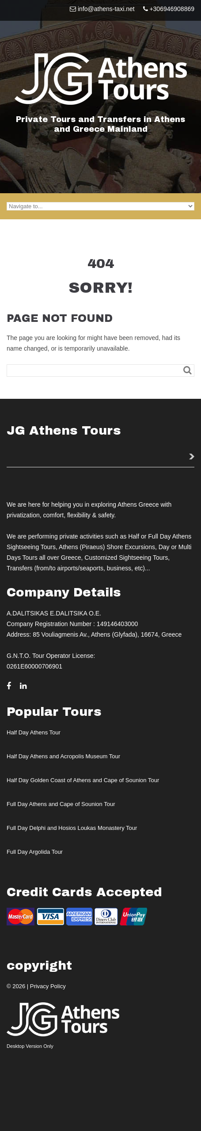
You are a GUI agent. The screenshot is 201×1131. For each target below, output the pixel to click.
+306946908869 (171, 8)
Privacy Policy (48, 986)
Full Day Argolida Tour (35, 851)
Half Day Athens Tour (34, 732)
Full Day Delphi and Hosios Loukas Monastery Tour (72, 828)
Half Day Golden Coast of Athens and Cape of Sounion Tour (83, 780)
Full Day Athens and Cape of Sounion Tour (61, 804)
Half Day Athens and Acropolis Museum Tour (63, 756)
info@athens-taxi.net (106, 8)
